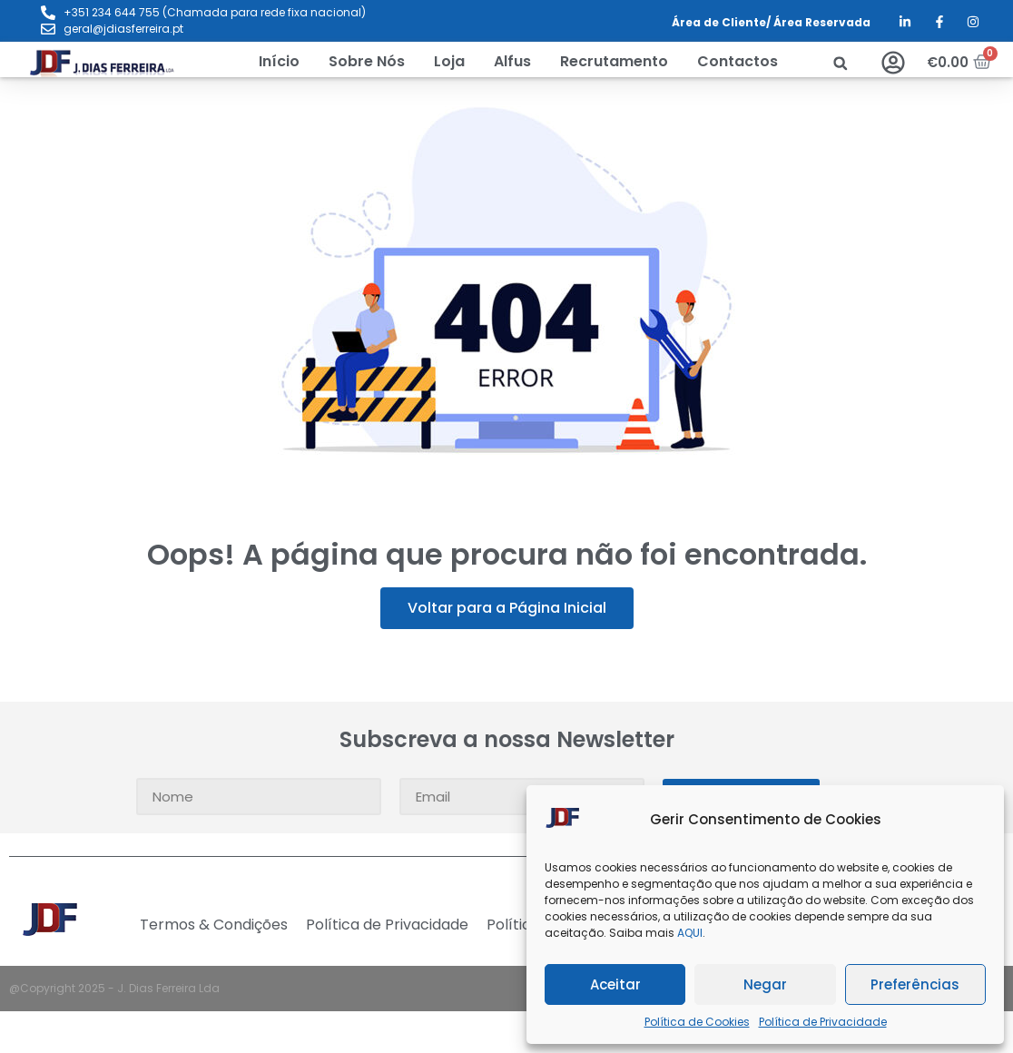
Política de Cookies (697, 1021)
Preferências (914, 984)
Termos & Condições (214, 925)
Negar (765, 984)
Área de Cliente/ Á (727, 22)
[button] (840, 63)
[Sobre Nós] (366, 61)
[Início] (279, 61)
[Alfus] (512, 61)
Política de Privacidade (823, 1021)
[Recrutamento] (614, 61)
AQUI (690, 932)
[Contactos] (737, 61)
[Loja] (449, 61)
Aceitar (615, 984)
